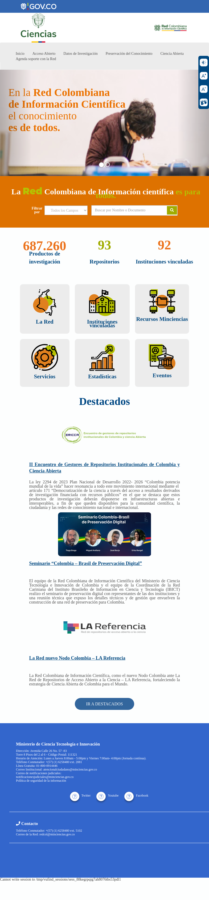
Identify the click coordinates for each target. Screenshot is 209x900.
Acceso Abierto (44, 54)
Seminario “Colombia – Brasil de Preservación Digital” (85, 563)
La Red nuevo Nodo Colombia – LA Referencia (77, 658)
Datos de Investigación (80, 54)
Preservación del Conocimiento (129, 54)
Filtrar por (37, 210)
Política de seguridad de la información (41, 780)
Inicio (20, 54)
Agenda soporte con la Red (36, 59)
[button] (15, 123)
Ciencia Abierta (171, 54)
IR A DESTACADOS (104, 704)
